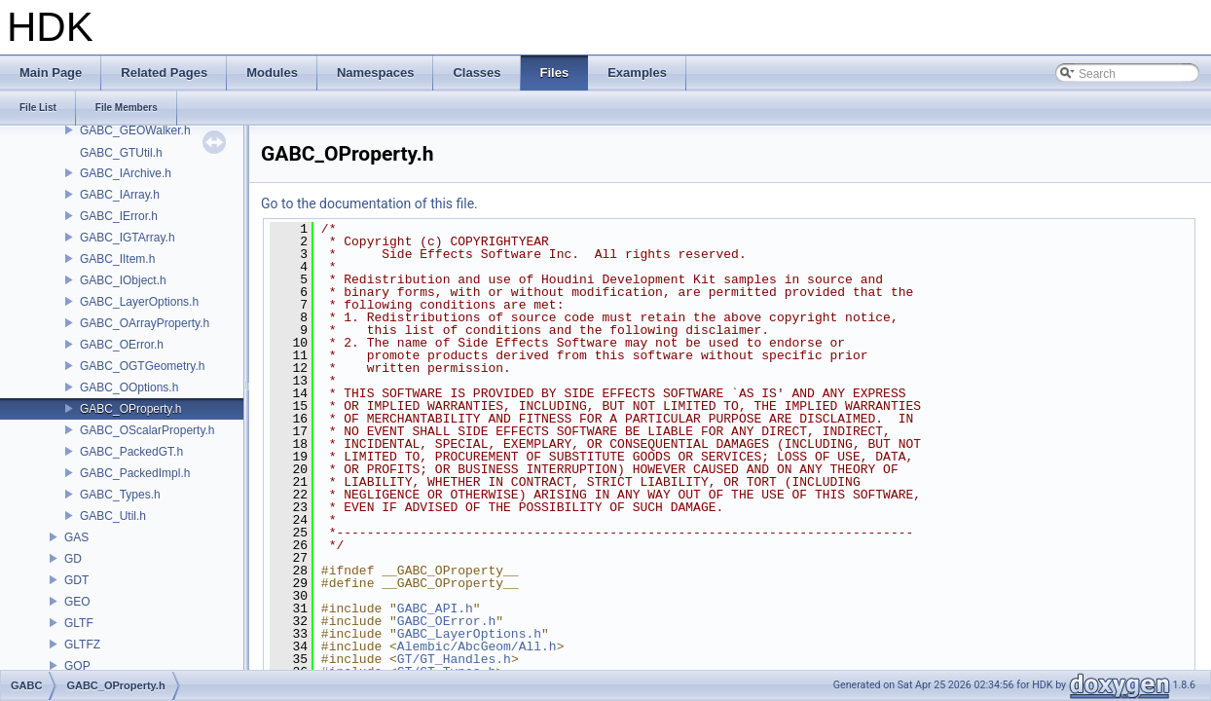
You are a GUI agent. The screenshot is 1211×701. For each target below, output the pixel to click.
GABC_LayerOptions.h (139, 302)
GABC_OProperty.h (130, 409)
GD (73, 559)
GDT (76, 580)
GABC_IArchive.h (125, 173)
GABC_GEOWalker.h (135, 130)
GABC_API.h (435, 608)
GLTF (78, 623)
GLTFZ (82, 644)
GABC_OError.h (122, 344)
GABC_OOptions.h (129, 387)
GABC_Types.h (120, 494)
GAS (76, 537)
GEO (77, 602)
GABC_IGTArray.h (127, 237)
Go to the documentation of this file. (369, 203)
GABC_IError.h (119, 216)
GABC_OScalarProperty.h (147, 430)
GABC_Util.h (113, 516)
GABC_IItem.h (117, 259)
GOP (77, 666)
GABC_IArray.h (120, 195)
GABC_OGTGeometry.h (142, 366)
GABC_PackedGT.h (131, 452)
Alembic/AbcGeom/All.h (477, 646)
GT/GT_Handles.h (454, 659)
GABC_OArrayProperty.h (144, 323)
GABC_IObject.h (123, 280)
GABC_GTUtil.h (121, 153)
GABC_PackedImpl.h (135, 473)
